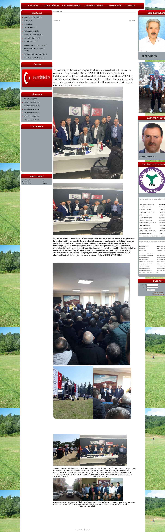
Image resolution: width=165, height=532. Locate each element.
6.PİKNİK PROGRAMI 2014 (32, 120)
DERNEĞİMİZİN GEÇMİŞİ (32, 38)
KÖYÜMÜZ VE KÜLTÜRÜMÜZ (33, 35)
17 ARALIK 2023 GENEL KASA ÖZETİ (35, 54)
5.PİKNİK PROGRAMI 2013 (32, 116)
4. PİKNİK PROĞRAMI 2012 (32, 113)
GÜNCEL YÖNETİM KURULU (33, 17)
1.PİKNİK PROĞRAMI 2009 (32, 102)
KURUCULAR (28, 20)
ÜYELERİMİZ (28, 24)
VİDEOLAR (131, 5)
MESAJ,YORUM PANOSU (94, 5)
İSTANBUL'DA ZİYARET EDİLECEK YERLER (35, 50)
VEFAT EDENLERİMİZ (30, 41)
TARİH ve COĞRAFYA (51, 5)
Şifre (144, 287)
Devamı (132, 20)
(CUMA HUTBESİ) (115, 5)
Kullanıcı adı (142, 285)
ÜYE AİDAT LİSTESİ (30, 28)
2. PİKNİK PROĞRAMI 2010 (32, 106)
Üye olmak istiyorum (158, 294)
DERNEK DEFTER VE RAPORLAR (34, 58)
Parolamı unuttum (159, 292)
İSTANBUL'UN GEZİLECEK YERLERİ (35, 45)
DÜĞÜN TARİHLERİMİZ (31, 31)
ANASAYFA (34, 5)
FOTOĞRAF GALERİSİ (72, 5)
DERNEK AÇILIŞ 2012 (30, 99)
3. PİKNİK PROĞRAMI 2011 (32, 109)
